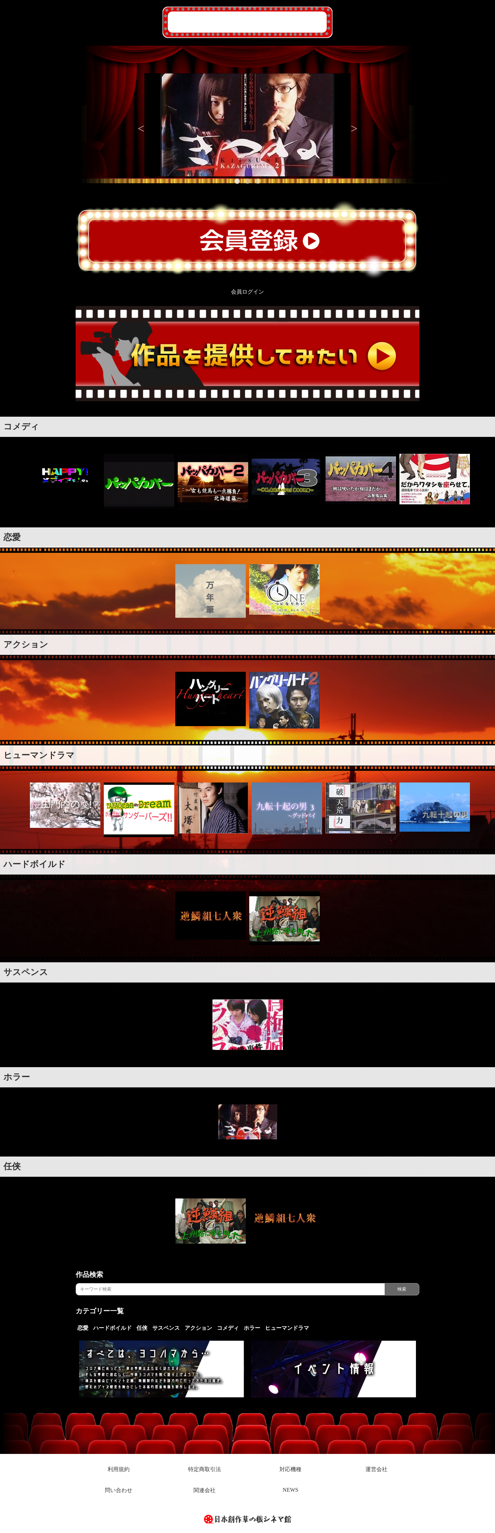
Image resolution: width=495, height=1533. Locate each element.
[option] (247, 124)
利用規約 (119, 1469)
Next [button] (354, 124)
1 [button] (237, 181)
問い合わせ (118, 1490)
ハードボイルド (34, 864)
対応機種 (290, 1469)
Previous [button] (141, 124)
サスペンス (25, 972)
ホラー (16, 1077)
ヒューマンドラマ (39, 755)
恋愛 (12, 537)
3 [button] (257, 181)
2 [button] (247, 181)
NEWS (290, 1490)
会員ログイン (247, 292)
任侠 (12, 1166)
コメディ (21, 426)
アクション (25, 644)
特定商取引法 (204, 1469)
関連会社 (205, 1490)
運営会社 (376, 1469)
